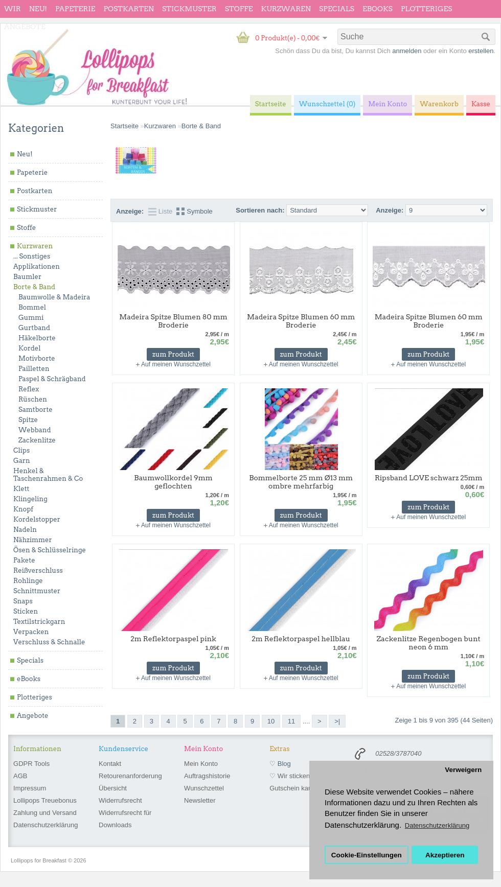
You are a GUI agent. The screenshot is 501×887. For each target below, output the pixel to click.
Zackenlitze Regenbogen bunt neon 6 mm (429, 643)
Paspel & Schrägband (52, 379)
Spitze (28, 420)
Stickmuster (189, 9)
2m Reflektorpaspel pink (173, 639)
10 (271, 721)
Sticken (25, 611)
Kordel (29, 348)
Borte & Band (34, 287)
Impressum (29, 788)
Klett (21, 489)
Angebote (24, 26)
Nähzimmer (32, 540)
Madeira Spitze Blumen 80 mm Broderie (173, 321)
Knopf (23, 509)
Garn (21, 460)
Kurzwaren (286, 9)
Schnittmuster (36, 591)
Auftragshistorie (207, 776)
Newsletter (199, 800)
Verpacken (31, 632)
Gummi (30, 317)
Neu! (38, 9)
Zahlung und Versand (45, 812)
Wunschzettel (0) (327, 104)
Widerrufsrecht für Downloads (125, 819)
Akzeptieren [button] (445, 855)
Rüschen (32, 399)
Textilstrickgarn (39, 621)
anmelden (406, 51)
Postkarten (128, 9)
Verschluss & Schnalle (49, 642)
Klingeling (30, 499)
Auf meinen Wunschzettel (176, 364)
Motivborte (36, 358)
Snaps (23, 601)
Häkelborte (37, 338)
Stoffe (239, 9)
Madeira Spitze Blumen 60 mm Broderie (301, 321)
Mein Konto (201, 763)
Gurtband (34, 328)
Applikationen (36, 266)
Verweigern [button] (463, 770)
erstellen (480, 51)
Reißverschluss (38, 570)
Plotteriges (426, 9)
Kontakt (110, 763)
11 (291, 721)
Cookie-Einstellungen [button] (366, 855)
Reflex (28, 389)
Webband (34, 430)
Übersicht (113, 788)
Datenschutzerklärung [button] (437, 825)
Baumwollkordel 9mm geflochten (173, 482)
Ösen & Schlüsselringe (49, 550)
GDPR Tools (31, 763)
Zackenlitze (37, 440)
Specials (336, 9)
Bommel (32, 307)
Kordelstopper (36, 519)
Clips (21, 450)
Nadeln (25, 529)
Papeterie (75, 9)
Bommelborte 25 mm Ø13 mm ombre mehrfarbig (301, 482)
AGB (20, 776)
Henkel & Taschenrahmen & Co (48, 474)
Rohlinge (28, 581)
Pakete (24, 560)
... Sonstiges (31, 256)
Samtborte (35, 409)
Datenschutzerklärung (45, 825)
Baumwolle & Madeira (54, 297)
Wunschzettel (204, 788)
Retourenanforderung (130, 776)
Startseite (124, 126)
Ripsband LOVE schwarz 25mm (429, 478)
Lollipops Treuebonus (45, 800)
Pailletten (34, 368)
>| (337, 721)
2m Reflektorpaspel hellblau (301, 639)
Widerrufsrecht (120, 800)
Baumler (27, 277)
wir (12, 9)
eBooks (377, 9)
